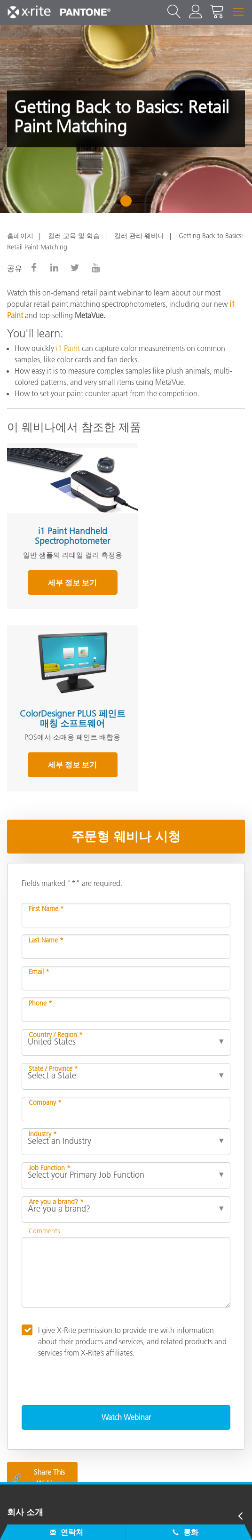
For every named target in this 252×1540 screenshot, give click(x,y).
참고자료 (24, 1390)
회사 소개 (25, 1333)
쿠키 (131, 1521)
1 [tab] (128, 204)
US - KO (129, 1482)
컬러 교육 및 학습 (74, 235)
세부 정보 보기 (63, 585)
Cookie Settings (177, 1521)
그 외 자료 (26, 1408)
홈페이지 (20, 235)
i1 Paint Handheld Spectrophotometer (64, 527)
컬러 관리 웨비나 (139, 235)
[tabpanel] (126, 119)
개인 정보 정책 (85, 1521)
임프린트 (231, 1521)
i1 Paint (68, 348)
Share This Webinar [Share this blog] (38, 1298)
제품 (15, 1371)
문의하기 (32, 1521)
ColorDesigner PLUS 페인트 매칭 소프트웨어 (183, 527)
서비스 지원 (29, 1352)
